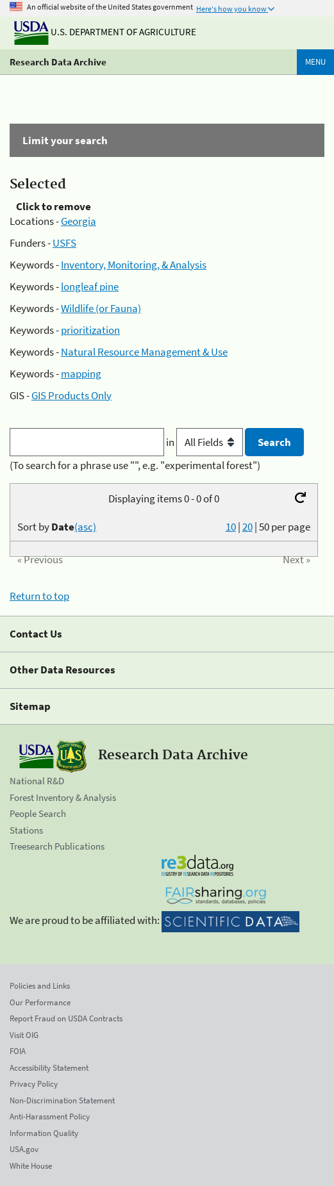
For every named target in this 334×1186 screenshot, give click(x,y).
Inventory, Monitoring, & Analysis (133, 265)
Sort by (56, 527)
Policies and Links (40, 985)
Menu (315, 61)
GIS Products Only (71, 395)
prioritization (90, 330)
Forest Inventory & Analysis (63, 797)
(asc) (85, 527)
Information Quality (44, 1133)
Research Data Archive (58, 62)
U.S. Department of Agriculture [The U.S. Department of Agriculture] (105, 32)
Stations (26, 830)
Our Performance (40, 1002)
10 (231, 527)
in (205, 442)
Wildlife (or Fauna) (101, 308)
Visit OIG (24, 1035)
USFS (64, 243)
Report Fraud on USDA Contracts (66, 1018)
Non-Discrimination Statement (62, 1100)
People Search (38, 813)
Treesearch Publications (57, 846)
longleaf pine (90, 286)
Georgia (78, 221)
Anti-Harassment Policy (50, 1116)
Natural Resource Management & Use (144, 352)
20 (247, 527)
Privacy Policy (34, 1083)
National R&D (37, 781)
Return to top (39, 596)
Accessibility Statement (49, 1067)
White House (31, 1165)
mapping (81, 374)
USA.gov (24, 1149)
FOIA (18, 1051)
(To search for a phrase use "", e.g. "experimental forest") (135, 465)
